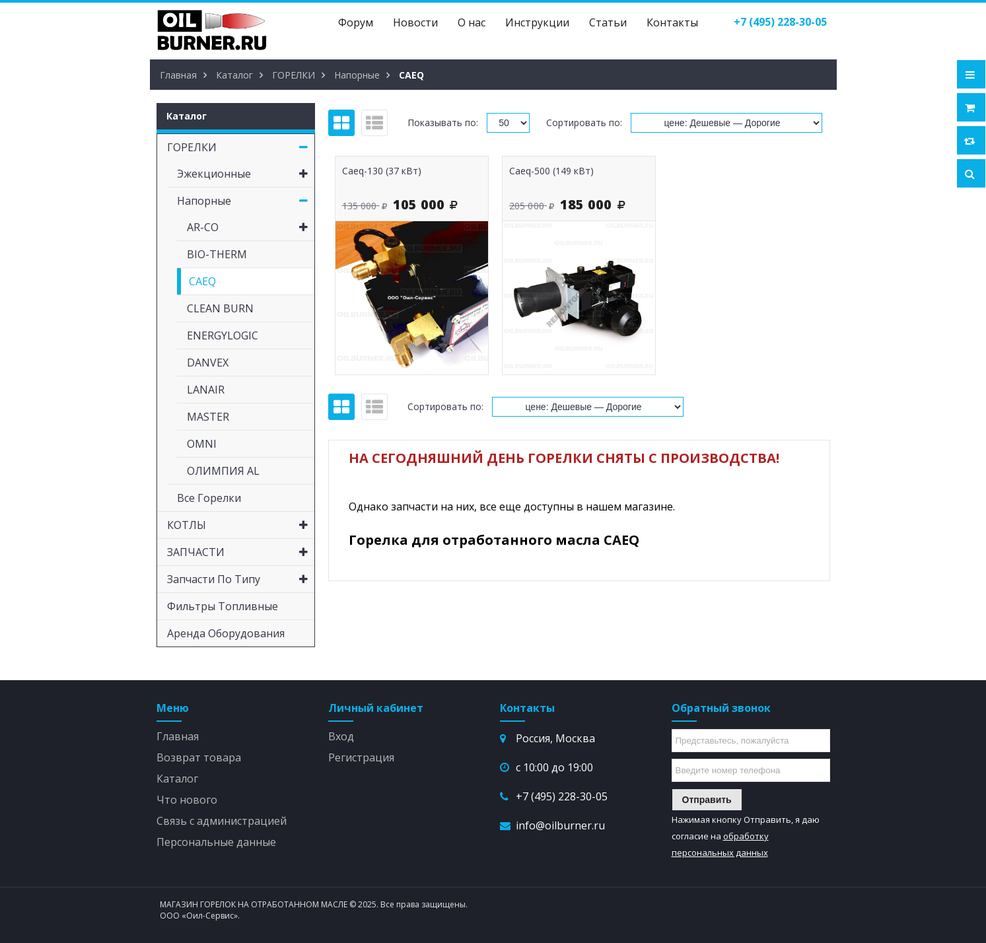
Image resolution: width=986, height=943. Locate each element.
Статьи (608, 22)
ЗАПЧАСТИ (240, 552)
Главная (178, 736)
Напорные (245, 201)
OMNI (202, 444)
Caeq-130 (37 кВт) (381, 170)
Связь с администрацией (222, 821)
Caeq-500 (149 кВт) (551, 170)
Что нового (187, 799)
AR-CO (250, 227)
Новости (415, 22)
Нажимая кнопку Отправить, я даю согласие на (746, 836)
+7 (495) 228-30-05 (562, 796)
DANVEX (208, 362)
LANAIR (206, 389)
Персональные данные (216, 842)
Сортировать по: (584, 122)
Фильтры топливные (222, 606)
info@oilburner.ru (560, 825)
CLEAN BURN (220, 308)
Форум (355, 22)
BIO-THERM (217, 254)
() (780, 22)
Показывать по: (442, 122)
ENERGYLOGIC (222, 335)
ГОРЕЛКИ (240, 147)
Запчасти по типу (240, 579)
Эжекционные (245, 173)
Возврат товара (199, 757)
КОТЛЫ (240, 525)
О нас (471, 22)
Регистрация (361, 757)
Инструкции (537, 22)
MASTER (208, 416)
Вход (341, 736)
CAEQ (202, 281)
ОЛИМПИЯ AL (223, 471)
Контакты (672, 22)
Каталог (177, 778)
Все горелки (209, 498)
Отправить (707, 799)
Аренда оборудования (226, 633)
